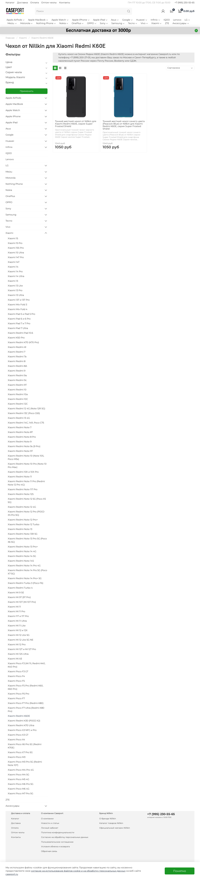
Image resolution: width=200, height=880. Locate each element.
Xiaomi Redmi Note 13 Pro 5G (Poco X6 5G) (27, 540)
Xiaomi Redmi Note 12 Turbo (23, 524)
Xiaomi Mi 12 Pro (17, 644)
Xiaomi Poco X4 (16, 739)
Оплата (34, 2)
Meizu (12, 23)
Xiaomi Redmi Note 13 (20, 529)
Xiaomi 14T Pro (16, 257)
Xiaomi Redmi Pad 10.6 (20, 333)
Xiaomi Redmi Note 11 (20, 476)
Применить (26, 91)
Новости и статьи (50, 823)
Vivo (144, 23)
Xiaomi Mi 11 (14, 606)
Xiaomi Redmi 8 (16, 361)
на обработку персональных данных (104, 871)
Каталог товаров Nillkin (111, 823)
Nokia (63, 23)
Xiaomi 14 (13, 266)
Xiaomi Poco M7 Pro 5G (20, 793)
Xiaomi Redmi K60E (19, 716)
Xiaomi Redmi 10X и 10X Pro (23, 472)
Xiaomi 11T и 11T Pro (18, 616)
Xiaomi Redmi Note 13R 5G (22, 534)
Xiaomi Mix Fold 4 (17, 309)
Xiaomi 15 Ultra (16, 252)
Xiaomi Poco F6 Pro (18, 693)
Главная (10, 38)
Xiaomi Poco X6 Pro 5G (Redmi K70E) (24, 746)
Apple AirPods (16, 19)
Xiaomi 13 (13, 281)
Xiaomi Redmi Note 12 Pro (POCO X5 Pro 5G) (26, 513)
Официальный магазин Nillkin (114, 828)
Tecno (132, 23)
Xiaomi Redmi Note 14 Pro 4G (24, 565)
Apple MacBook (38, 19)
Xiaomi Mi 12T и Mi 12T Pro (22, 649)
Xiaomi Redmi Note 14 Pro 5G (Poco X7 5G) (27, 572)
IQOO (167, 19)
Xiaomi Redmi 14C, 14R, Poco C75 (26, 422)
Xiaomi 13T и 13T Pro (19, 300)
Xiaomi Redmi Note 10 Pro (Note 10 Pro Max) (27, 465)
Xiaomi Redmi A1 (17, 347)
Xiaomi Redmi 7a (17, 356)
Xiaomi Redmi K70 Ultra (21, 725)
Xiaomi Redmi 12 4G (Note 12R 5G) (26, 408)
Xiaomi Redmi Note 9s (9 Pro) (24, 446)
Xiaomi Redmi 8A (17, 366)
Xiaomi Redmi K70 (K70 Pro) (23, 342)
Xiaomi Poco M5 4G (18, 779)
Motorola (26, 23)
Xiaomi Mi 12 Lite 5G (18, 635)
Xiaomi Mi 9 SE (16, 592)
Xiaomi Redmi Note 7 (19, 427)
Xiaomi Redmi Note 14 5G (22, 556)
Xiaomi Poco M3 (16, 757)
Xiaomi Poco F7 (16, 698)
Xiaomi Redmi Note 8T (20, 432)
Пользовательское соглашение (57, 842)
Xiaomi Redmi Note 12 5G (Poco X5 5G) (27, 501)
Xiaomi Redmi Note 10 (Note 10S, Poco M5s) (26, 457)
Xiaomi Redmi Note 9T (20, 451)
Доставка (22, 2)
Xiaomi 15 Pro (15, 243)
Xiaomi (156, 23)
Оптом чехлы (49, 2)
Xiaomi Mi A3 (15, 658)
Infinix (155, 19)
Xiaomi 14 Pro (15, 271)
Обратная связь (49, 851)
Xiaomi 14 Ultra (16, 276)
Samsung (118, 23)
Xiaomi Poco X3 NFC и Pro (22, 730)
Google (127, 19)
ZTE (167, 23)
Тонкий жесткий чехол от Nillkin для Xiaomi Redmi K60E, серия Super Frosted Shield (75, 124)
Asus (115, 19)
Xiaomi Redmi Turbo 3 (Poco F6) (25, 583)
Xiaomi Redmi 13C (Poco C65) (24, 413)
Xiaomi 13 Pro (15, 290)
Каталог (10, 2)
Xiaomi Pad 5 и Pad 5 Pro (21, 314)
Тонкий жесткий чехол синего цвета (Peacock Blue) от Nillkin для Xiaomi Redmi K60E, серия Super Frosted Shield (124, 125)
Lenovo (177, 19)
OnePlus (78, 23)
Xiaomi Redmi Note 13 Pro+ (23, 546)
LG (187, 19)
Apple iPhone (81, 19)
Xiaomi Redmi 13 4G (19, 418)
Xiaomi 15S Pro (16, 248)
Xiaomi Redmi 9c (17, 380)
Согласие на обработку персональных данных (64, 837)
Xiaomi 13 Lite (15, 285)
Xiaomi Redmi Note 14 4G (22, 551)
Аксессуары (180, 23)
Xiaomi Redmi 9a (17, 375)
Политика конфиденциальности (57, 832)
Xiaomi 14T (13, 262)
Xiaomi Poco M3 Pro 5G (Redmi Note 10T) (25, 763)
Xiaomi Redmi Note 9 (20, 441)
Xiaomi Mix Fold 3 (17, 304)
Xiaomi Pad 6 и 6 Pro (19, 318)
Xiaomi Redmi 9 (16, 370)
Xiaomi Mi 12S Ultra (18, 654)
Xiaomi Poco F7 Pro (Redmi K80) (25, 703)
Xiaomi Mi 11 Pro (16, 611)
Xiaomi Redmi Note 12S (21, 494)
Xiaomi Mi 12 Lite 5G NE (20, 639)
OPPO (91, 23)
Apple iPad (100, 19)
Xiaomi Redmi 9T (17, 385)
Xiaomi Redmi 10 (17, 389)
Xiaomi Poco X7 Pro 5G (20, 752)
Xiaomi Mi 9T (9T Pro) (19, 597)
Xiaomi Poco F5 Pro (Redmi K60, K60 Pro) (25, 687)
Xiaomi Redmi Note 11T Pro (22, 489)
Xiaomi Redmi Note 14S (21, 561)
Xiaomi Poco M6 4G (18, 788)
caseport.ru (12, 874)
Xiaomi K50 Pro (16, 337)
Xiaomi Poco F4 (16, 676)
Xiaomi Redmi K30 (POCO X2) (24, 720)
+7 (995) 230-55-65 (184, 2)
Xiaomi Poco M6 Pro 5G (20, 784)
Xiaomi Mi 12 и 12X (18, 630)
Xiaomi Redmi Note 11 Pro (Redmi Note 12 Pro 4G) (26, 483)
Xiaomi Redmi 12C (18, 403)
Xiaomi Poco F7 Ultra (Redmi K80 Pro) (26, 710)
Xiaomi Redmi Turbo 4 (20, 587)
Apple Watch (60, 19)
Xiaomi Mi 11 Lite (17, 625)
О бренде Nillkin (107, 818)
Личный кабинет (49, 828)
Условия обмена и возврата (55, 846)
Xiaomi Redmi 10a (18, 394)
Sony (104, 23)
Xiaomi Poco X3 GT (18, 735)
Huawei (141, 19)
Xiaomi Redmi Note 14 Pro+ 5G (25, 578)
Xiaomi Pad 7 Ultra (18, 328)
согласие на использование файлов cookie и (57, 871)
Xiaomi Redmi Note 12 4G (22, 507)
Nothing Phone (46, 23)
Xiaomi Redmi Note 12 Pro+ (23, 519)
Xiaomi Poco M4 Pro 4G (21, 770)
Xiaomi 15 (13, 238)
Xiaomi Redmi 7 (16, 351)
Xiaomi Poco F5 (16, 681)
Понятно (179, 871)
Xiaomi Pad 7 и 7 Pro (19, 323)
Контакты (64, 2)
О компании (47, 818)
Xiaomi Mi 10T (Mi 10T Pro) (22, 602)
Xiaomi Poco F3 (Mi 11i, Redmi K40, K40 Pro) (26, 665)
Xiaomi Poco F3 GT (18, 671)
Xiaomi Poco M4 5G (18, 774)
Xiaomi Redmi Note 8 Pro (22, 437)
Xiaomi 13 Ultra (16, 295)
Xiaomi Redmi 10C (18, 399)
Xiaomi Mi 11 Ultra (17, 621)
